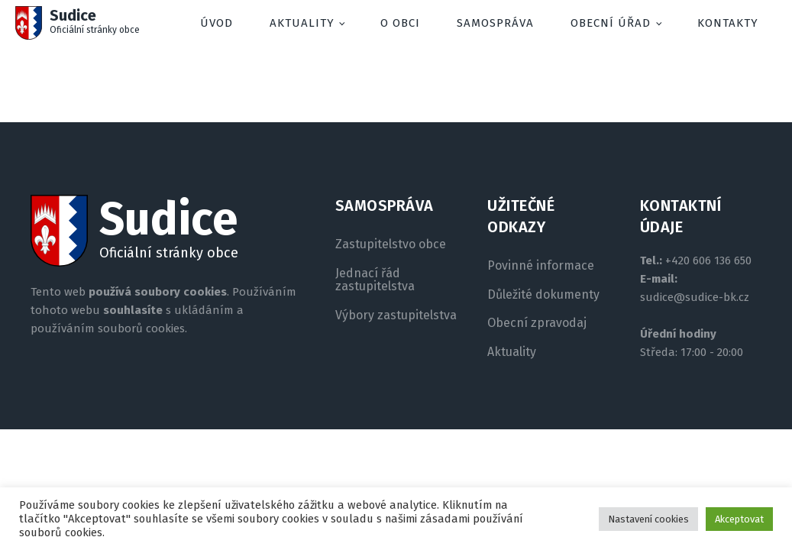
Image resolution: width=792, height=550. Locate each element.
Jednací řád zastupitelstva (375, 280)
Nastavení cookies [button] (648, 519)
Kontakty (727, 23)
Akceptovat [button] (739, 519)
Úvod (216, 23)
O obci (400, 23)
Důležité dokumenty (543, 295)
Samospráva (495, 23)
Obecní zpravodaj (537, 323)
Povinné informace (540, 266)
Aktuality (302, 23)
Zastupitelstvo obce (390, 244)
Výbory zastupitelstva (396, 315)
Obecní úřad (611, 23)
